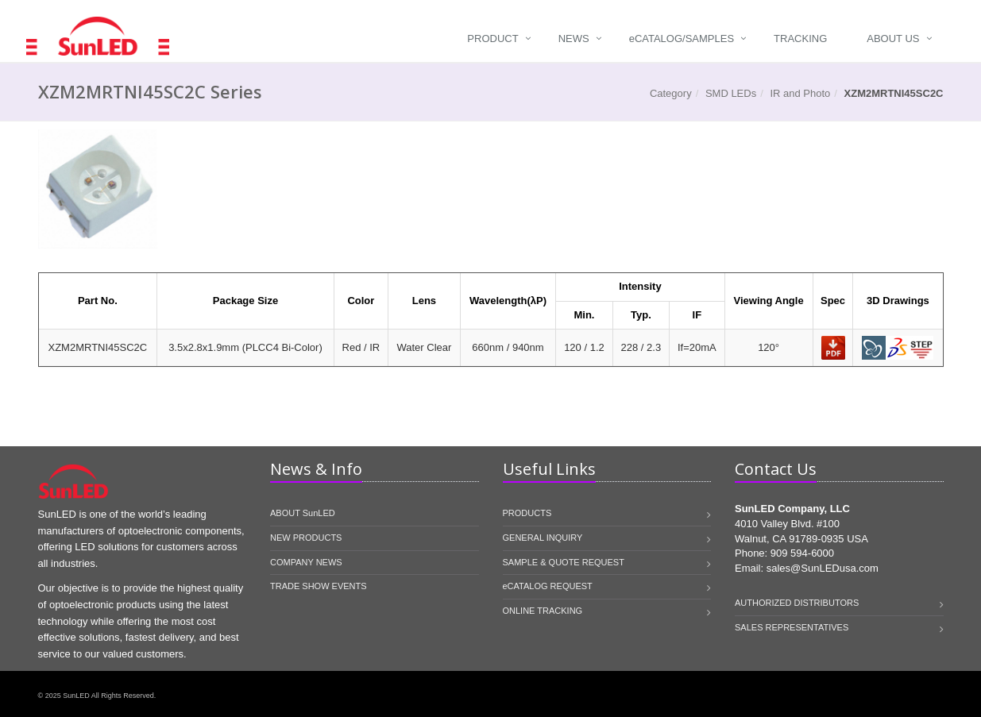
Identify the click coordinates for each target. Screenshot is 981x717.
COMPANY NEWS (306, 562)
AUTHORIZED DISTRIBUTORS (797, 602)
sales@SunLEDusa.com (823, 568)
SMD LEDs (730, 93)
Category (671, 93)
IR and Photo (800, 93)
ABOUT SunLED (302, 513)
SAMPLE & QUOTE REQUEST (563, 562)
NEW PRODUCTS (306, 537)
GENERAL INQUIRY (543, 537)
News (573, 38)
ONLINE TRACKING (543, 610)
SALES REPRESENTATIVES (791, 627)
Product (492, 38)
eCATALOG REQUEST (548, 586)
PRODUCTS (527, 513)
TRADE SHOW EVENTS (318, 586)
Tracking (800, 38)
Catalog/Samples (681, 38)
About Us (893, 38)
